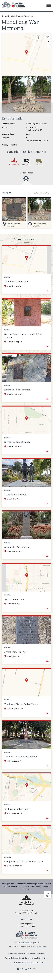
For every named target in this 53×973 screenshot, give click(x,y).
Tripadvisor (22, 968)
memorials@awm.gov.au (29, 942)
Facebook (18, 968)
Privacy (45, 958)
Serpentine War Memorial (17, 389)
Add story (38, 165)
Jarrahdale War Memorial (17, 547)
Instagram (25, 968)
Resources (12, 953)
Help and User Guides (34, 962)
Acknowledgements (13, 958)
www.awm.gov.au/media (37, 947)
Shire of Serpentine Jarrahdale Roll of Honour (23, 336)
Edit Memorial (14, 165)
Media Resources (17, 962)
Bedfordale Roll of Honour (17, 809)
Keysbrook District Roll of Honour (21, 704)
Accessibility (36, 958)
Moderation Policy (37, 953)
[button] (48, 5)
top (48, 896)
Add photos (26, 165)
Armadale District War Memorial (20, 756)
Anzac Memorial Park (15, 494)
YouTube (29, 968)
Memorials (11, 16)
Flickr (34, 968)
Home (4, 16)
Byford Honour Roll (14, 599)
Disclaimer (26, 958)
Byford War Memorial (15, 651)
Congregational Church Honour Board (23, 861)
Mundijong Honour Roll (16, 281)
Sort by (35, 193)
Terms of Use (23, 953)
